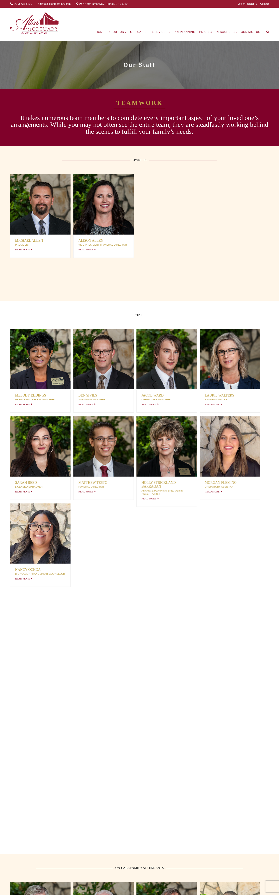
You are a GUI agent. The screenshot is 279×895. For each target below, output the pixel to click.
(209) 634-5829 (198, 838)
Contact (264, 3)
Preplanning (110, 845)
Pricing (106, 838)
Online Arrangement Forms (122, 853)
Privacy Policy (27, 888)
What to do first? (114, 830)
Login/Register (246, 3)
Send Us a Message (202, 830)
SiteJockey (67, 888)
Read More (22, 249)
